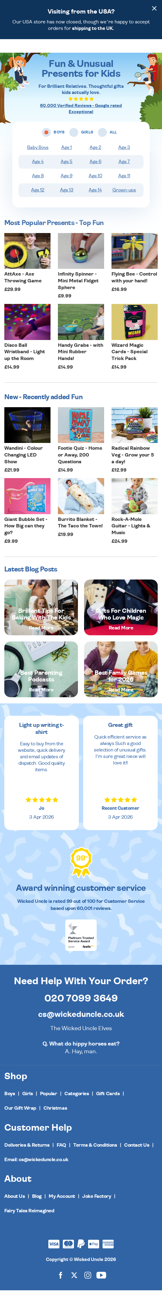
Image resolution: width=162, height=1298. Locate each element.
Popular (48, 1101)
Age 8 (38, 183)
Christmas (55, 1115)
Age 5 (66, 169)
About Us (14, 1204)
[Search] (139, 49)
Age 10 (95, 183)
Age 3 (124, 155)
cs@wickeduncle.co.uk (81, 1022)
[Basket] (152, 49)
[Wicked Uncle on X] (74, 1283)
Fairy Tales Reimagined (29, 1218)
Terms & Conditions (95, 1152)
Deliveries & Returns (26, 1152)
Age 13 (66, 197)
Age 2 (95, 155)
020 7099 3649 (81, 1006)
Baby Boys (37, 155)
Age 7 (124, 169)
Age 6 (95, 169)
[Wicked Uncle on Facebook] (61, 1283)
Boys (9, 1101)
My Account (62, 1204)
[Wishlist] (127, 49)
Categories (76, 1101)
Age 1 (66, 155)
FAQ (61, 1152)
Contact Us (136, 1152)
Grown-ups (124, 197)
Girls (27, 1101)
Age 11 (124, 183)
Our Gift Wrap (20, 1115)
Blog (37, 1204)
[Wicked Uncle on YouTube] (101, 1283)
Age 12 (37, 197)
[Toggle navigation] (14, 49)
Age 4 (38, 169)
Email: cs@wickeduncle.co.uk (36, 1167)
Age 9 (66, 183)
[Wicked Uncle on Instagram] (88, 1283)
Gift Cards (107, 1101)
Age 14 (95, 197)
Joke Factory (96, 1204)
